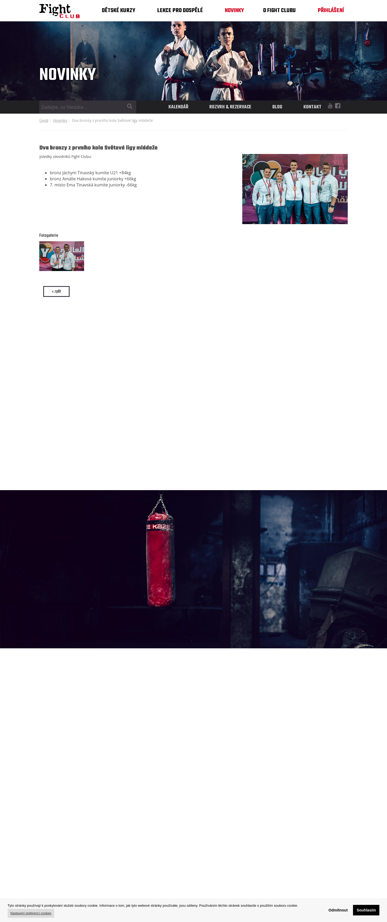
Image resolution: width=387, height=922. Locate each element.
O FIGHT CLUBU (280, 10)
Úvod (43, 120)
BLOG (277, 107)
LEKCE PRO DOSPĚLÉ (181, 10)
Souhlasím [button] (366, 910)
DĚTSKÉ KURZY (120, 10)
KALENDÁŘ (178, 107)
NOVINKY (234, 10)
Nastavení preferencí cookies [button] (31, 913)
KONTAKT (312, 107)
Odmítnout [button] (338, 910)
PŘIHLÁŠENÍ (331, 10)
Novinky (60, 120)
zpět (56, 291)
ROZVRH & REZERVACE (230, 107)
